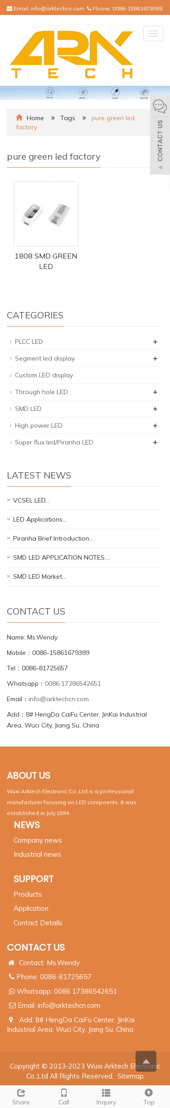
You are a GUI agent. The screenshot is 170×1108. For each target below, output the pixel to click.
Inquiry (106, 1096)
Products (28, 894)
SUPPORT (33, 879)
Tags (68, 118)
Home (35, 118)
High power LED (39, 425)
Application (31, 908)
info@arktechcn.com (57, 8)
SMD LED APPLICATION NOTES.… (61, 557)
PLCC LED (29, 341)
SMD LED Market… (39, 576)
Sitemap (130, 1076)
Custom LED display (44, 375)
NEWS (27, 825)
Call (64, 1096)
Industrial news (37, 854)
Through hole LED (41, 392)
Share (21, 1096)
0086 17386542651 (73, 683)
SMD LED (28, 409)
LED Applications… (40, 519)
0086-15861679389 (137, 8)
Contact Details (38, 922)
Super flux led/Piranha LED (54, 442)
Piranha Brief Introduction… (53, 538)
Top (148, 1096)
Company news (38, 840)
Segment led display (45, 358)
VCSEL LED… (31, 500)
